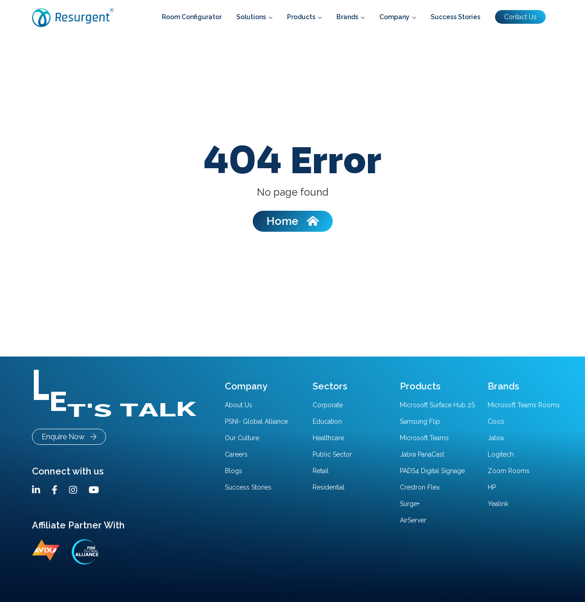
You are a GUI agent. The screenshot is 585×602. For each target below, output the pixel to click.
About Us (238, 405)
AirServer (413, 520)
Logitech (501, 454)
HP (492, 487)
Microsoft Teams (424, 438)
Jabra (496, 438)
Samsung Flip (420, 421)
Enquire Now (69, 436)
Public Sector (332, 454)
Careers (236, 454)
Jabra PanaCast (422, 454)
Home (292, 221)
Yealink (498, 503)
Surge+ (410, 503)
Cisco (496, 421)
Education (327, 421)
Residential (329, 487)
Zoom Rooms (509, 470)
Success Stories (248, 487)
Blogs (233, 470)
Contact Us (520, 17)
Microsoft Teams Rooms (524, 405)
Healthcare (328, 438)
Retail (321, 470)
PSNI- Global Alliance (256, 421)
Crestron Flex (420, 487)
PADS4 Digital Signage (432, 470)
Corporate (328, 405)
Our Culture (242, 438)
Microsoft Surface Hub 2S (437, 405)
